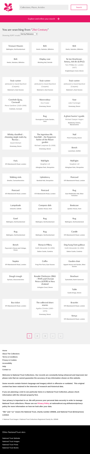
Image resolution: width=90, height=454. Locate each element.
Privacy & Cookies (9, 360)
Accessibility (7, 363)
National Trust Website (11, 438)
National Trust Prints (10, 445)
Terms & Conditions (10, 357)
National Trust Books (10, 448)
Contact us (6, 370)
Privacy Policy (43, 403)
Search (79, 7)
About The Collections (10, 354)
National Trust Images (10, 441)
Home (4, 351)
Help (4, 366)
